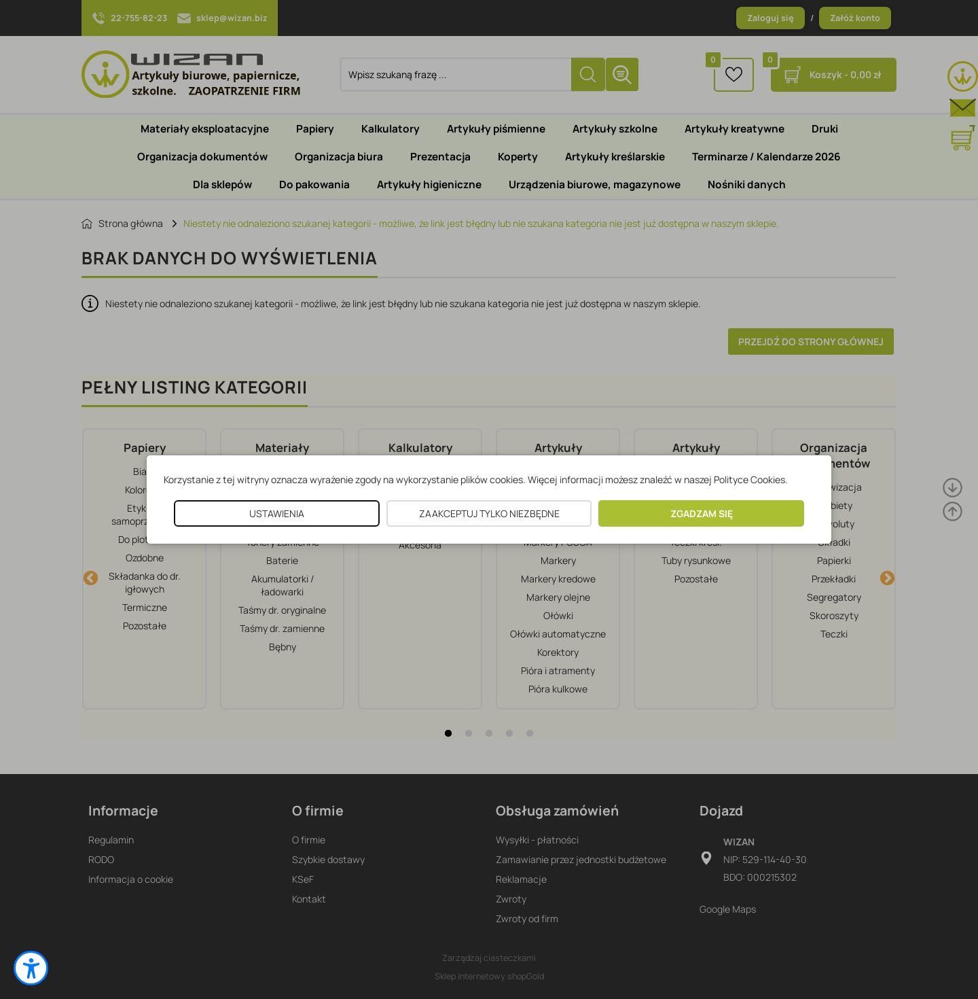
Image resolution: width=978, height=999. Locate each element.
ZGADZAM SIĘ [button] (701, 513)
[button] (31, 968)
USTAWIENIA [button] (276, 513)
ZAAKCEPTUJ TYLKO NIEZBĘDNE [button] (489, 513)
